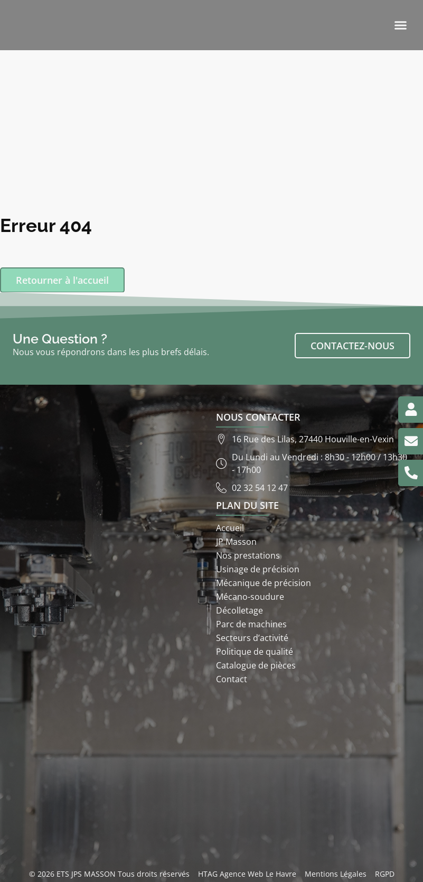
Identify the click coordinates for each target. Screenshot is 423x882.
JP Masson (236, 541)
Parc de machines (251, 624)
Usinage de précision (257, 569)
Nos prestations (248, 555)
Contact (231, 679)
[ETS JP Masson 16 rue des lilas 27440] (211, 776)
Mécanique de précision (263, 583)
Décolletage (239, 610)
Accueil (230, 528)
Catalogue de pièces (256, 665)
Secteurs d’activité (252, 638)
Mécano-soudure (250, 596)
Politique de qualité (254, 651)
